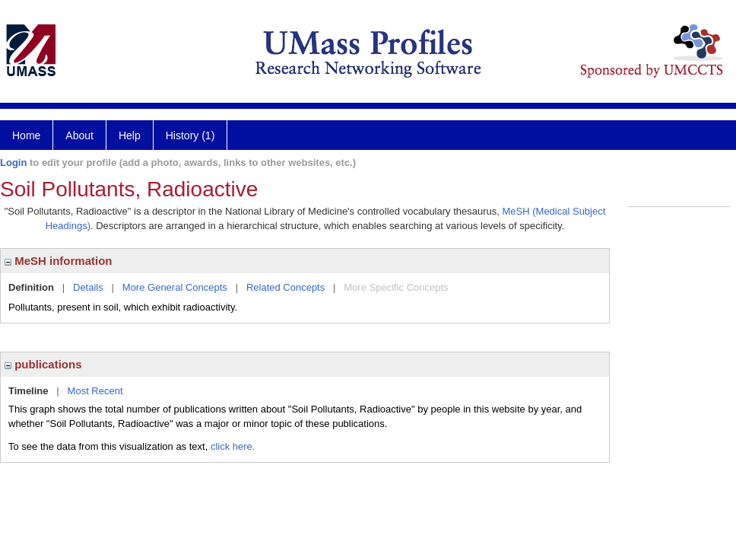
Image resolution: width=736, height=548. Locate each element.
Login (13, 162)
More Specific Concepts (396, 287)
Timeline (28, 391)
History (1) (190, 135)
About (79, 135)
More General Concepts (174, 287)
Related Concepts (285, 287)
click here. (233, 446)
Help (130, 135)
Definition (31, 287)
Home (26, 135)
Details (88, 287)
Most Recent (95, 391)
